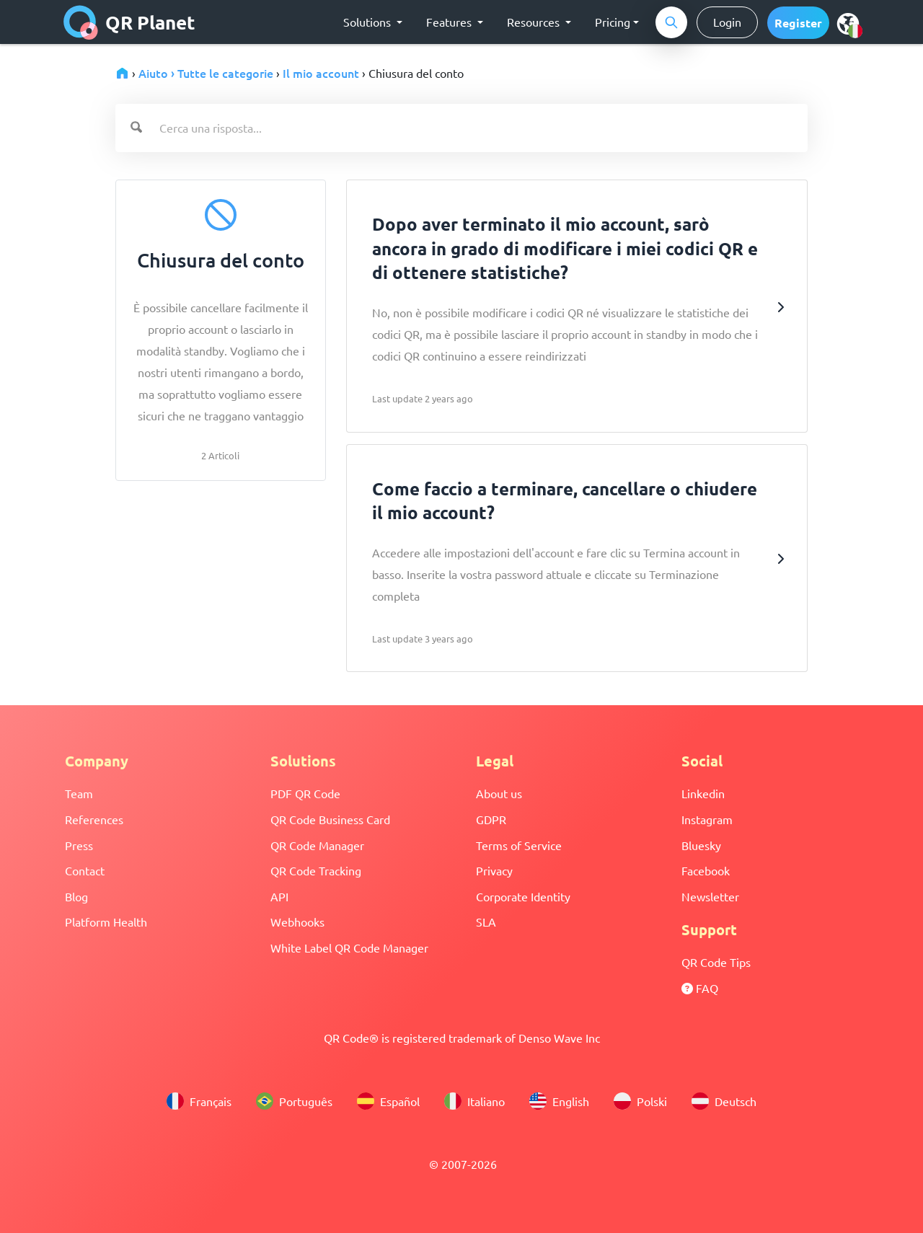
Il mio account (321, 73)
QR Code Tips (716, 962)
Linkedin (703, 793)
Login (727, 21)
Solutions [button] (368, 21)
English (559, 1101)
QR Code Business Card (330, 819)
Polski (640, 1101)
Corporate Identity (523, 896)
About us (499, 793)
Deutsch (724, 1101)
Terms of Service (519, 845)
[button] (798, 22)
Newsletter (710, 896)
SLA (486, 921)
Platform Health (106, 921)
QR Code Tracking (315, 870)
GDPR (491, 819)
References (94, 819)
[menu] (848, 23)
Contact (85, 870)
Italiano (474, 1101)
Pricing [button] (612, 21)
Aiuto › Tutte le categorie (205, 73)
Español (388, 1101)
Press (79, 845)
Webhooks (297, 921)
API (279, 896)
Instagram (707, 819)
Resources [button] (534, 21)
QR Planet (129, 22)
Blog (76, 896)
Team (79, 793)
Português (294, 1101)
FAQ (699, 988)
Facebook (705, 870)
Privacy (494, 870)
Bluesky (701, 845)
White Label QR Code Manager (349, 947)
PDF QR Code (305, 793)
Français (199, 1101)
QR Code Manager (317, 845)
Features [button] (450, 21)
